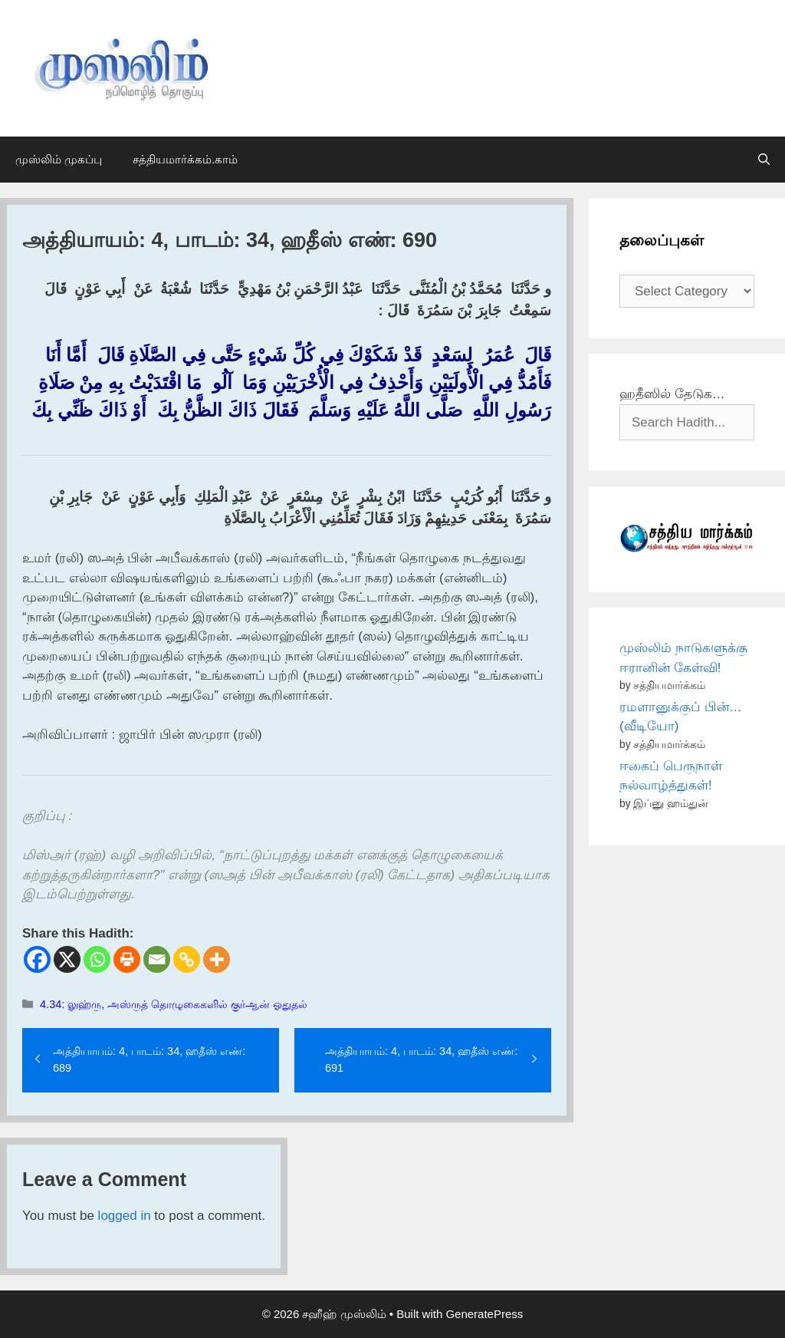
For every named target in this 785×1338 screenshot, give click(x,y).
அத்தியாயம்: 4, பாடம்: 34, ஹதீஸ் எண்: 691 (421, 1059)
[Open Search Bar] (764, 160)
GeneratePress (484, 1313)
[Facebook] (37, 959)
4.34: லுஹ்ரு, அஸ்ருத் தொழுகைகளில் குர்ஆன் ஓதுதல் (173, 1004)
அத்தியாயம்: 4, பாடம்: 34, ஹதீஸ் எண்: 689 (149, 1059)
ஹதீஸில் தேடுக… (672, 394)
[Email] (156, 959)
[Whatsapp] (97, 959)
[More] (216, 959)
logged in (124, 1215)
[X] (67, 959)
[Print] (126, 959)
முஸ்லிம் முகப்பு (58, 159)
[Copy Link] (186, 959)
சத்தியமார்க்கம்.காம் (185, 159)
